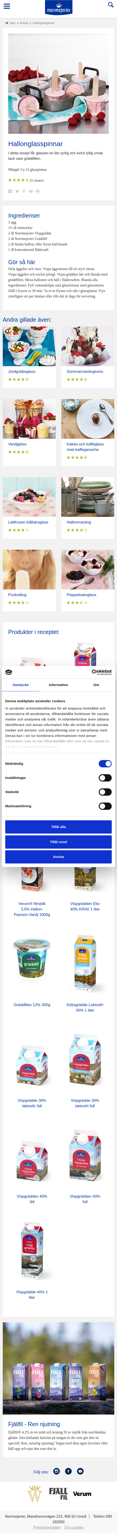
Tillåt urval (58, 842)
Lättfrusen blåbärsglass (28, 522)
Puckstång (17, 595)
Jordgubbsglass (21, 371)
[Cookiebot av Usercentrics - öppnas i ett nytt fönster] (92, 672)
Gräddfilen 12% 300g (32, 1005)
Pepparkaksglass (81, 595)
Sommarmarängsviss (85, 371)
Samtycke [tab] (21, 685)
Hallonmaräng (79, 522)
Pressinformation (47, 1527)
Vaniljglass (17, 444)
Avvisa (58, 857)
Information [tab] (58, 685)
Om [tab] (96, 685)
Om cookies (74, 1527)
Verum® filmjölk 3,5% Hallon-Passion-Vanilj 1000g (32, 909)
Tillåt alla (58, 827)
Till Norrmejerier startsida (58, 7)
